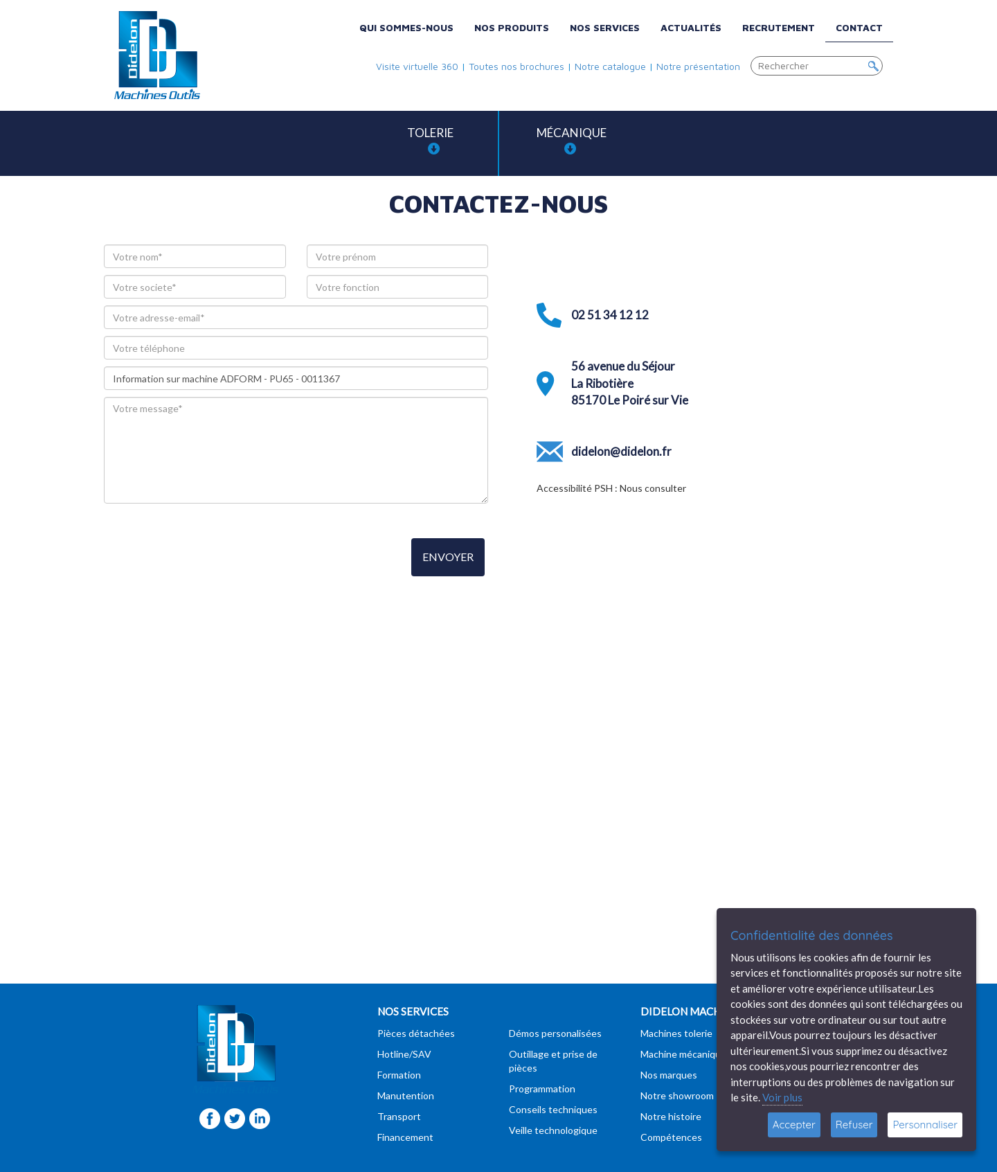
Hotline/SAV (404, 1054)
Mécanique (572, 140)
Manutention (405, 1095)
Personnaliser (925, 1124)
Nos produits (511, 27)
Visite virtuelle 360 (417, 66)
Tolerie (430, 140)
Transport (399, 1116)
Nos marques (668, 1075)
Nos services (605, 27)
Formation (399, 1075)
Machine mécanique (683, 1054)
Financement (405, 1137)
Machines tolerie (676, 1033)
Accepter (794, 1124)
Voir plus (782, 1097)
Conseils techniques (553, 1109)
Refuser (854, 1124)
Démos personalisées (555, 1033)
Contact (859, 27)
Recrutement (778, 27)
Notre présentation (698, 66)
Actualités (691, 27)
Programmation (542, 1088)
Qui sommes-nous (406, 27)
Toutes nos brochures (516, 66)
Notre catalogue (610, 66)
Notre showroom (677, 1095)
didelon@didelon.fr (621, 451)
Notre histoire (670, 1116)
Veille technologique (553, 1130)
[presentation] (209, 558)
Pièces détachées (416, 1033)
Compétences (671, 1137)
